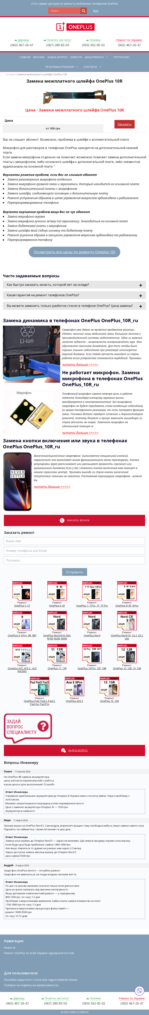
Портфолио (121, 57)
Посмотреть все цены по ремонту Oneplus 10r (74, 252)
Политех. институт (59, 40)
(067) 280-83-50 (57, 45)
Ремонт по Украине (129, 40)
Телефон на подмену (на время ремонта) (31, 985)
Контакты (94, 67)
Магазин (39, 57)
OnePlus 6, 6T (57, 605)
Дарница (23, 40)
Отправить (74, 572)
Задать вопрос (57, 57)
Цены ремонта (98, 57)
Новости (76, 57)
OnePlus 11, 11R (57, 668)
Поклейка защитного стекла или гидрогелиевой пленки (40, 980)
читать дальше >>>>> (80, 364)
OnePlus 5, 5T (22, 605)
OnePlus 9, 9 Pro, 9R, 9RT (22, 635)
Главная (25, 57)
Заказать (125, 124)
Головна (11, 74)
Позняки (94, 40)
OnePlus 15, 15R (109, 701)
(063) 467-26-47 (21, 45)
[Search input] (65, 11)
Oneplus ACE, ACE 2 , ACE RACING (22, 670)
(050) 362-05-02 (93, 45)
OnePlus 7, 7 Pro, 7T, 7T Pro (92, 605)
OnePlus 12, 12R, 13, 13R (127, 668)
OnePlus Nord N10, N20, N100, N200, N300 (57, 637)
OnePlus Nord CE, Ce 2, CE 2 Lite (127, 637)
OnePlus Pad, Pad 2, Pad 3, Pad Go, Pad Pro (39, 702)
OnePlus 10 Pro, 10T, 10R (92, 668)
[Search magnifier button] (83, 11)
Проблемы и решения (63, 67)
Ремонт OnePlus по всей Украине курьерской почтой (39, 953)
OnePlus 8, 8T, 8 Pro (127, 605)
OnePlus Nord (92, 635)
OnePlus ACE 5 (74, 701)
